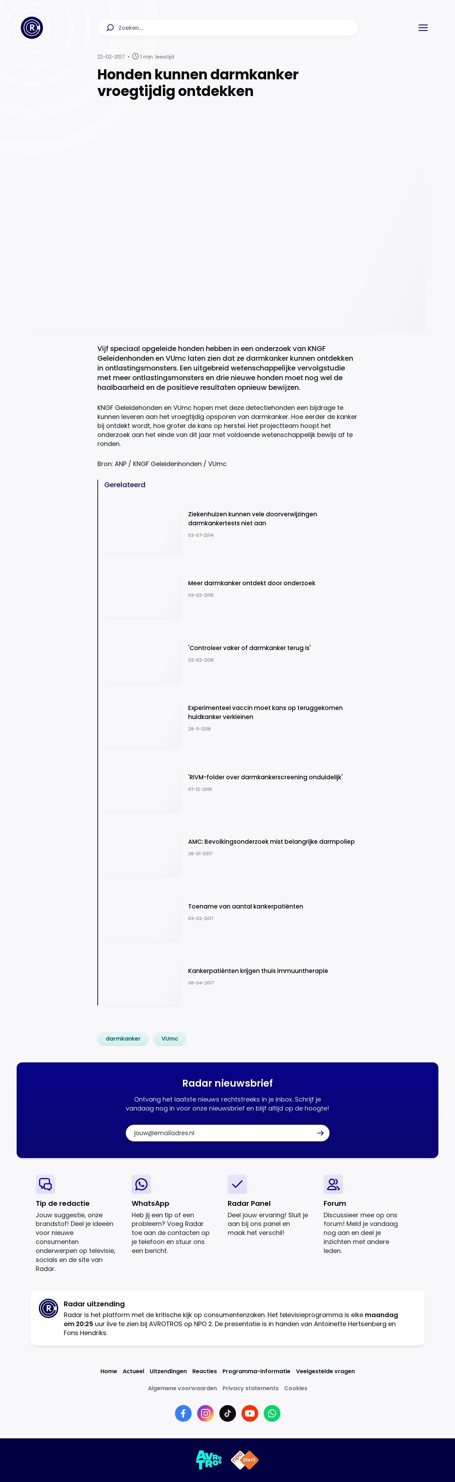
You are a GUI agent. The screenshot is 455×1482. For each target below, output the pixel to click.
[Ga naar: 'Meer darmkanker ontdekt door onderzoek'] (231, 589)
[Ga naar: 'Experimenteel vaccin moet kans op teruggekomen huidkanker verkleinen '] (231, 718)
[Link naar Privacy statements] (250, 1388)
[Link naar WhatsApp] (272, 1413)
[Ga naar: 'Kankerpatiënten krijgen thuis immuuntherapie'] (231, 977)
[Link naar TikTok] (227, 1413)
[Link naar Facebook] (183, 1413)
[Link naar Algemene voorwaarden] (182, 1388)
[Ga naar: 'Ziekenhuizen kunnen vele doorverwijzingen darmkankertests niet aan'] (231, 524)
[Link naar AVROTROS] (209, 1460)
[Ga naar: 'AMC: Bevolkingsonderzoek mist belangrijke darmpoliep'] (231, 847)
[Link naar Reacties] (204, 1371)
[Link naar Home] (108, 1371)
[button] (423, 28)
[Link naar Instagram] (205, 1413)
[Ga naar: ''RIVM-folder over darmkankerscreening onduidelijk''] (231, 783)
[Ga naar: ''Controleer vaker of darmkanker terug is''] (231, 654)
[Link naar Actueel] (133, 1371)
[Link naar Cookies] (295, 1388)
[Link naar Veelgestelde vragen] (325, 1371)
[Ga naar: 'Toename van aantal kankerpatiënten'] (231, 912)
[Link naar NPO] (244, 1460)
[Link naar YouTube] (250, 1413)
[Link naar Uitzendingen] (168, 1371)
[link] (123, 1039)
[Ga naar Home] (32, 28)
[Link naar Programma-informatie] (256, 1371)
